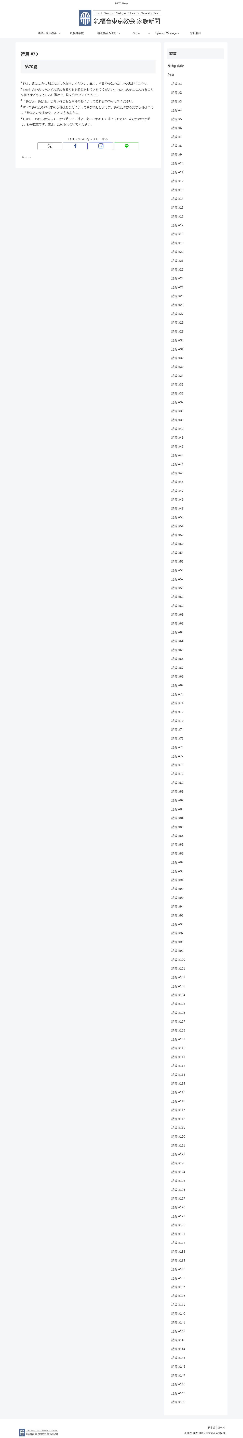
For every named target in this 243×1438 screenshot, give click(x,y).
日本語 (210, 1427)
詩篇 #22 (177, 269)
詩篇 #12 (177, 181)
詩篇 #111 (178, 1057)
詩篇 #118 (178, 1119)
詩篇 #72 (177, 712)
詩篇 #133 (178, 1251)
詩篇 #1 (176, 83)
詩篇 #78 (177, 765)
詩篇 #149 (178, 1393)
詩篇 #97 (177, 933)
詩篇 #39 (177, 420)
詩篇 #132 (178, 1242)
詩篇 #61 (177, 614)
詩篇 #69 (177, 685)
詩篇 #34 (177, 375)
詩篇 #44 (177, 464)
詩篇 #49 (177, 508)
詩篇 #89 (177, 862)
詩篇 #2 (176, 92)
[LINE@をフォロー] (99, 146)
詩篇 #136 (178, 1278)
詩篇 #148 (178, 1384)
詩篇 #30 (177, 340)
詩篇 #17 (177, 225)
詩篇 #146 (178, 1366)
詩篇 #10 (177, 163)
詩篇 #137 (178, 1287)
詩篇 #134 (178, 1260)
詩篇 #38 (177, 411)
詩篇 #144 (178, 1349)
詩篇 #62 (177, 623)
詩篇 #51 (177, 526)
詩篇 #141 (178, 1322)
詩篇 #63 (177, 632)
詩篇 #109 (178, 1039)
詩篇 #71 (177, 703)
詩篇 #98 (177, 942)
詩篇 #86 (177, 835)
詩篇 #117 (178, 1110)
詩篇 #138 (178, 1295)
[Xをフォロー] (76, 146)
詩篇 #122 (178, 1154)
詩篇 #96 (177, 924)
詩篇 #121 (178, 1145)
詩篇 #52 (177, 535)
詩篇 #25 (177, 296)
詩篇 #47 (177, 490)
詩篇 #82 (177, 800)
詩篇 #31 (177, 349)
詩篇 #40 (177, 428)
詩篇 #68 (177, 676)
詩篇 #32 (177, 358)
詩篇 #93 (177, 897)
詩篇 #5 (176, 119)
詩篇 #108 (178, 1030)
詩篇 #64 (177, 641)
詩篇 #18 (177, 234)
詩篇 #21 (177, 260)
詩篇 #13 (177, 190)
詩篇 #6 (176, 128)
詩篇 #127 (178, 1198)
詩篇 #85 (177, 827)
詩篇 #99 (177, 950)
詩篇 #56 (177, 570)
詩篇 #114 (178, 1083)
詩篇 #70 (177, 694)
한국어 (220, 1427)
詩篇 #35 (177, 384)
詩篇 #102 (178, 977)
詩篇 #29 (177, 331)
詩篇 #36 (177, 393)
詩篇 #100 (178, 959)
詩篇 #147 (178, 1375)
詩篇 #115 (178, 1092)
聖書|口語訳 (176, 66)
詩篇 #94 (177, 906)
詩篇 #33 (177, 366)
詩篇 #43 (177, 455)
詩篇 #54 (177, 552)
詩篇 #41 (177, 437)
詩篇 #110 (178, 1048)
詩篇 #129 (178, 1216)
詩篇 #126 (178, 1189)
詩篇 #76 (177, 747)
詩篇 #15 (177, 207)
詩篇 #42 (177, 446)
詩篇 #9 (176, 154)
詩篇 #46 (177, 481)
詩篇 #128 (178, 1207)
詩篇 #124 (178, 1172)
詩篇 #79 (177, 773)
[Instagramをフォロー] (92, 146)
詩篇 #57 (177, 579)
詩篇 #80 (177, 782)
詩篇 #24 (177, 287)
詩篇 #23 (177, 278)
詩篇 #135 (178, 1269)
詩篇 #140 (178, 1313)
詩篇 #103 (178, 986)
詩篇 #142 (178, 1331)
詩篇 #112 (178, 1065)
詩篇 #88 (177, 853)
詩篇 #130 (178, 1225)
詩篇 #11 (177, 172)
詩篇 (171, 75)
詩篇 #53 (177, 543)
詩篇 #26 (177, 305)
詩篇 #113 (178, 1074)
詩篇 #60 (177, 605)
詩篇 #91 (177, 880)
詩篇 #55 (177, 561)
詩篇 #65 (177, 650)
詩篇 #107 (178, 1021)
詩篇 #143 (178, 1340)
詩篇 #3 (176, 101)
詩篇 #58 (177, 588)
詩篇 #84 (177, 818)
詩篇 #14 (177, 198)
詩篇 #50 (177, 517)
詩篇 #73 (177, 720)
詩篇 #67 (177, 667)
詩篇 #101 (178, 968)
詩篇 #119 (178, 1127)
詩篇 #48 (177, 499)
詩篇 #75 (177, 738)
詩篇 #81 (177, 791)
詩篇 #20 (177, 251)
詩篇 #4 (176, 110)
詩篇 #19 (177, 243)
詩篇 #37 (177, 402)
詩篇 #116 (178, 1101)
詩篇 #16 (177, 216)
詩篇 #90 (177, 871)
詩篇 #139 (178, 1304)
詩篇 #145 (178, 1357)
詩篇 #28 (177, 322)
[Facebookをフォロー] (84, 146)
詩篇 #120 (178, 1136)
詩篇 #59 (177, 597)
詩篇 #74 (177, 729)
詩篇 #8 (176, 145)
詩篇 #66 (177, 658)
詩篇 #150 (178, 1402)
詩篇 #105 (178, 1004)
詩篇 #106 (178, 1012)
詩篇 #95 (177, 915)
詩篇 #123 (178, 1163)
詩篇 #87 (177, 844)
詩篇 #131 (178, 1234)
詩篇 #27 (177, 313)
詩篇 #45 (177, 473)
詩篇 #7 (176, 136)
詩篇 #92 (177, 888)
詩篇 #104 (178, 995)
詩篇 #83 (177, 809)
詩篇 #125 (178, 1180)
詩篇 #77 (177, 756)
